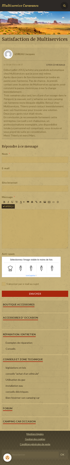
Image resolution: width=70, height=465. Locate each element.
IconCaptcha (30, 275)
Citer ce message (55, 64)
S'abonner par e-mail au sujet (20, 284)
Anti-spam (8, 253)
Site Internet (10, 182)
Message (7, 197)
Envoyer (35, 293)
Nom (5, 153)
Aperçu (8, 206)
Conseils (10, 348)
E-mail (5, 168)
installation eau (14, 385)
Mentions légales (35, 434)
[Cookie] (7, 458)
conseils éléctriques (17, 391)
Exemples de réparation (19, 342)
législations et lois (16, 367)
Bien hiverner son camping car (23, 397)
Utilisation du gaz (15, 379)
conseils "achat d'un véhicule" (22, 373)
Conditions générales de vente (35, 444)
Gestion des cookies (35, 439)
